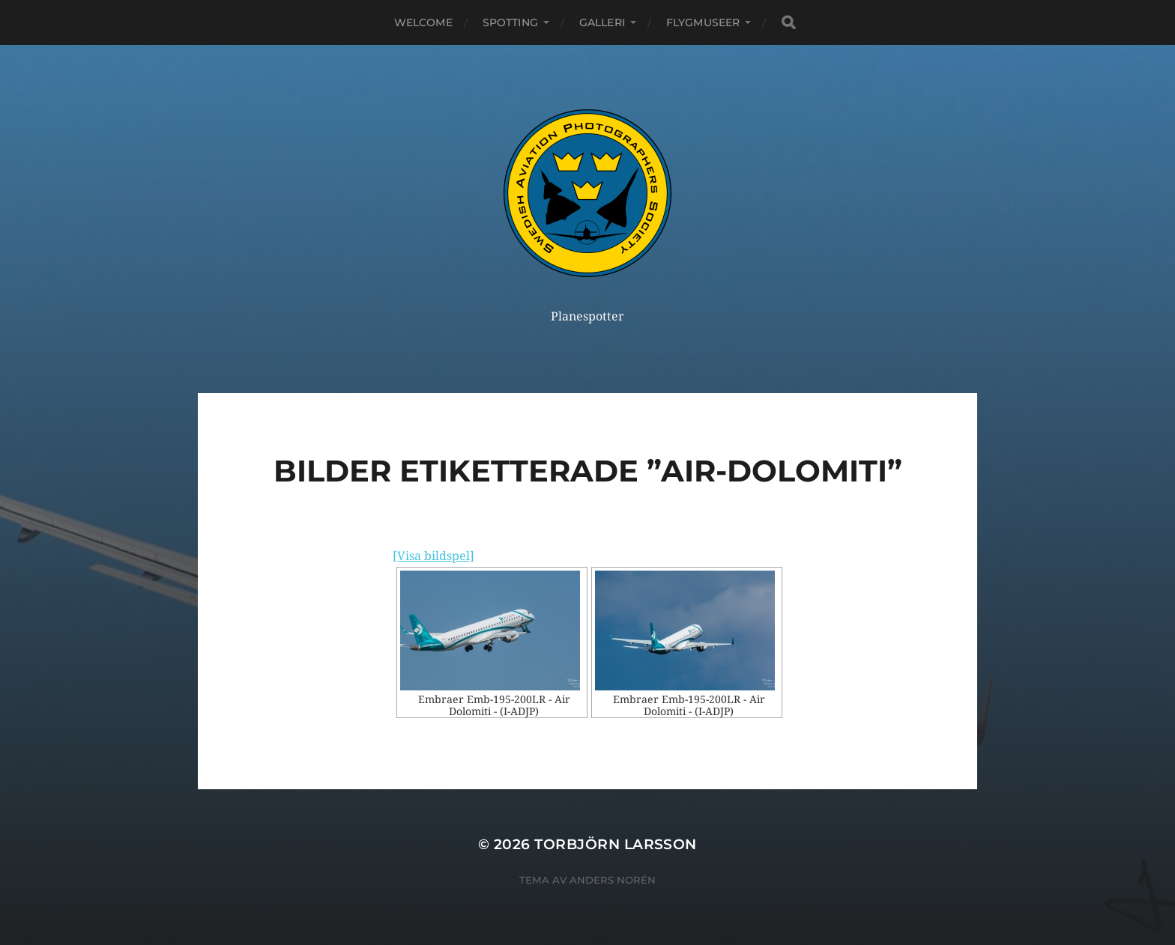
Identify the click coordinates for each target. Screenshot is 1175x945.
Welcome (423, 22)
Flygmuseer (703, 22)
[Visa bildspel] (433, 556)
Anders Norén (613, 880)
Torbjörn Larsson (615, 844)
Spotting (510, 22)
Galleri (602, 22)
